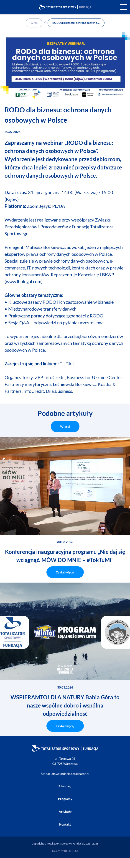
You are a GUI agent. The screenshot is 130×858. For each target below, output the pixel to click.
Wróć (34, 22)
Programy (65, 799)
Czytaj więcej (65, 572)
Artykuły (65, 811)
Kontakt (65, 824)
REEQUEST (71, 851)
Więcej (65, 426)
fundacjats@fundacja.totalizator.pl (65, 774)
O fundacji (65, 786)
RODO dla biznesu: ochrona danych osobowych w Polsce (78, 22)
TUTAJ (67, 363)
